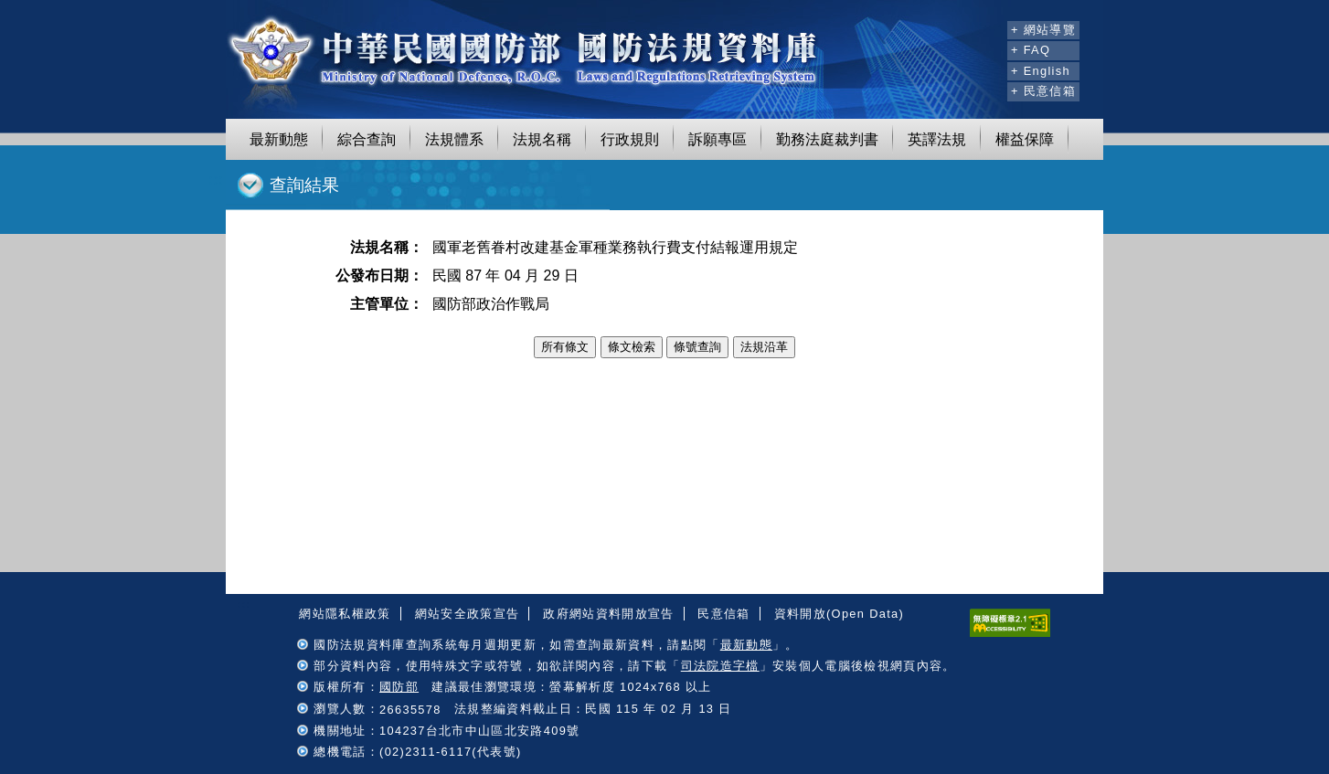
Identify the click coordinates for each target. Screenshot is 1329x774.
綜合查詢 (366, 139)
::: (990, 27)
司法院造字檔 (720, 666)
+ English (1040, 71)
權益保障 (1024, 139)
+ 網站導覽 (1043, 30)
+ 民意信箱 (1043, 91)
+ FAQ (1030, 50)
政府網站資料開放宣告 (608, 613)
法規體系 (454, 139)
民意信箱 (723, 613)
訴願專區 (717, 139)
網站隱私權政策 (344, 613)
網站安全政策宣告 (467, 613)
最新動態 (279, 139)
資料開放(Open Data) (839, 613)
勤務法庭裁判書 (827, 139)
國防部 (399, 687)
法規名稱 (542, 139)
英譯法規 (937, 139)
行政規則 (630, 139)
